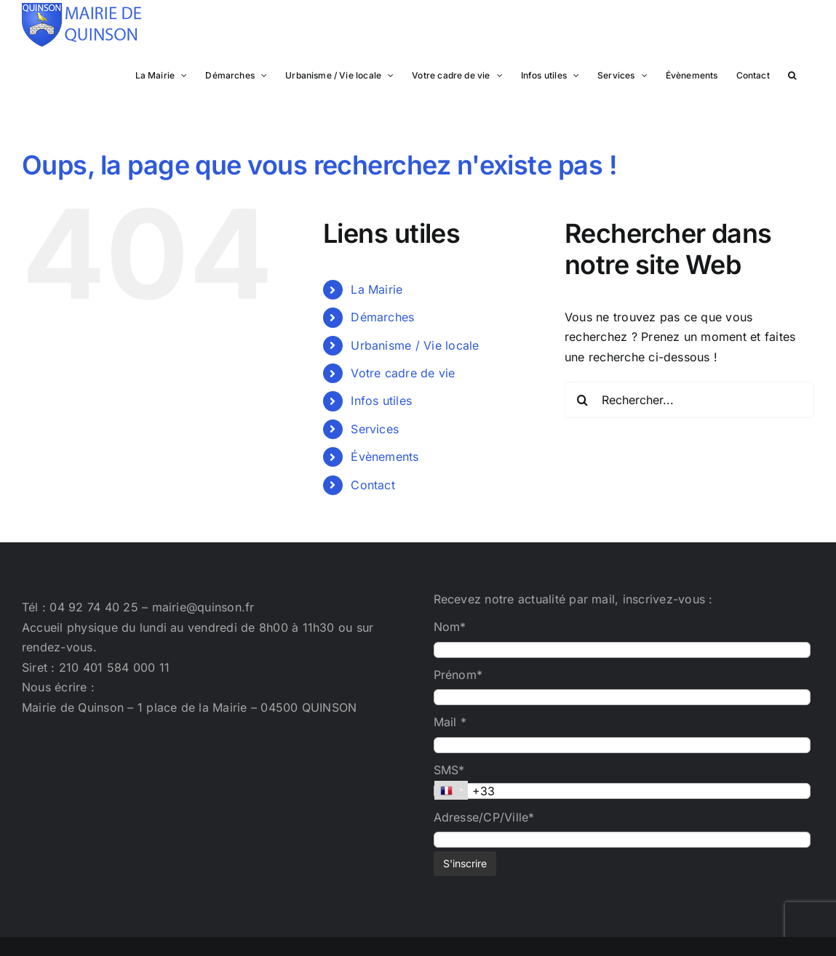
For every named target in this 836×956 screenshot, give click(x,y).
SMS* (449, 770)
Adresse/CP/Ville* (484, 817)
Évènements (384, 456)
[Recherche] (583, 400)
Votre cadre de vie (403, 373)
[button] (792, 74)
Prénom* (458, 674)
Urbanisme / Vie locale (415, 345)
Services (375, 429)
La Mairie (376, 289)
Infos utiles (381, 400)
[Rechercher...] (689, 400)
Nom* (450, 626)
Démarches (382, 317)
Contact (373, 485)
